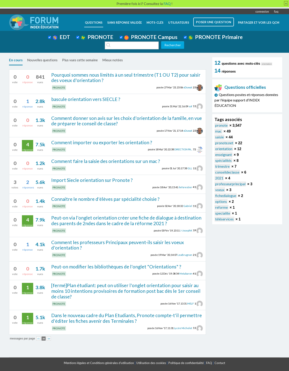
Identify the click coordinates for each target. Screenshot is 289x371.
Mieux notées (112, 60)
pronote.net (224, 143)
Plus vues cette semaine (80, 60)
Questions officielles (240, 87)
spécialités (223, 160)
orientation (223, 149)
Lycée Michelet (183, 327)
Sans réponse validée (124, 22)
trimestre (222, 166)
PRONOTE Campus (150, 37)
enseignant (223, 154)
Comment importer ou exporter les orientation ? (101, 142)
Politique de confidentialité (186, 363)
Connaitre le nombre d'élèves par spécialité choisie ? (105, 199)
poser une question (213, 22)
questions (94, 22)
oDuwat (187, 87)
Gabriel (187, 205)
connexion (262, 11)
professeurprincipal (230, 184)
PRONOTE (97, 37)
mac (218, 131)
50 (49, 338)
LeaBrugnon (184, 254)
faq (276, 11)
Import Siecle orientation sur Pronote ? (92, 180)
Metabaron (185, 273)
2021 (219, 178)
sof (190, 106)
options (221, 201)
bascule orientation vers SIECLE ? (85, 99)
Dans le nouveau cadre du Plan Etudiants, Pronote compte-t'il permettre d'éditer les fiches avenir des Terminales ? (126, 318)
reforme (221, 207)
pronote (221, 125)
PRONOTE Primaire (215, 37)
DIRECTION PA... (183, 149)
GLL (189, 168)
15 (38, 338)
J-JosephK (186, 230)
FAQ (209, 363)
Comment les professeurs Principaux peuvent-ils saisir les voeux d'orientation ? (117, 245)
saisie (219, 137)
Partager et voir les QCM (258, 22)
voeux (219, 190)
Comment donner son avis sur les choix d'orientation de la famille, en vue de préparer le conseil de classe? (126, 120)
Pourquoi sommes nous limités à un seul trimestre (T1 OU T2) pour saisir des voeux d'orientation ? (125, 77)
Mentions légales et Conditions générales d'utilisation (99, 363)
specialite (222, 213)
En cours (16, 60)
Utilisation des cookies (151, 363)
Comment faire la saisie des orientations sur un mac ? (105, 161)
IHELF (190, 303)
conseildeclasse (227, 172)
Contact (219, 363)
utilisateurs (178, 22)
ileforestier (185, 187)
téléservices (224, 219)
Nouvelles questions (42, 60)
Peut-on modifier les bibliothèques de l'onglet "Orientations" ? (116, 266)
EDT (61, 37)
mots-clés (155, 22)
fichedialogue (225, 195)
